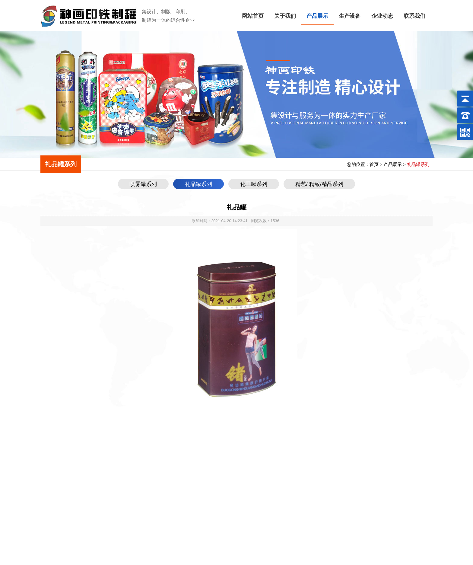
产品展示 (317, 16)
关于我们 (285, 16)
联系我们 (414, 16)
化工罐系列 (253, 184)
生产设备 (349, 16)
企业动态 (382, 16)
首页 (374, 164)
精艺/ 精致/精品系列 (319, 184)
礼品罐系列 (198, 184)
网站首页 (253, 16)
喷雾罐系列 (143, 184)
